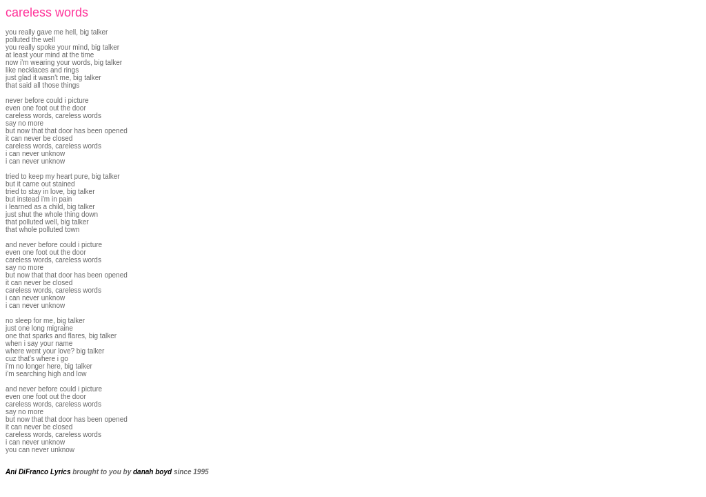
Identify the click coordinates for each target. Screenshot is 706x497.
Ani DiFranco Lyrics (38, 472)
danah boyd (152, 472)
